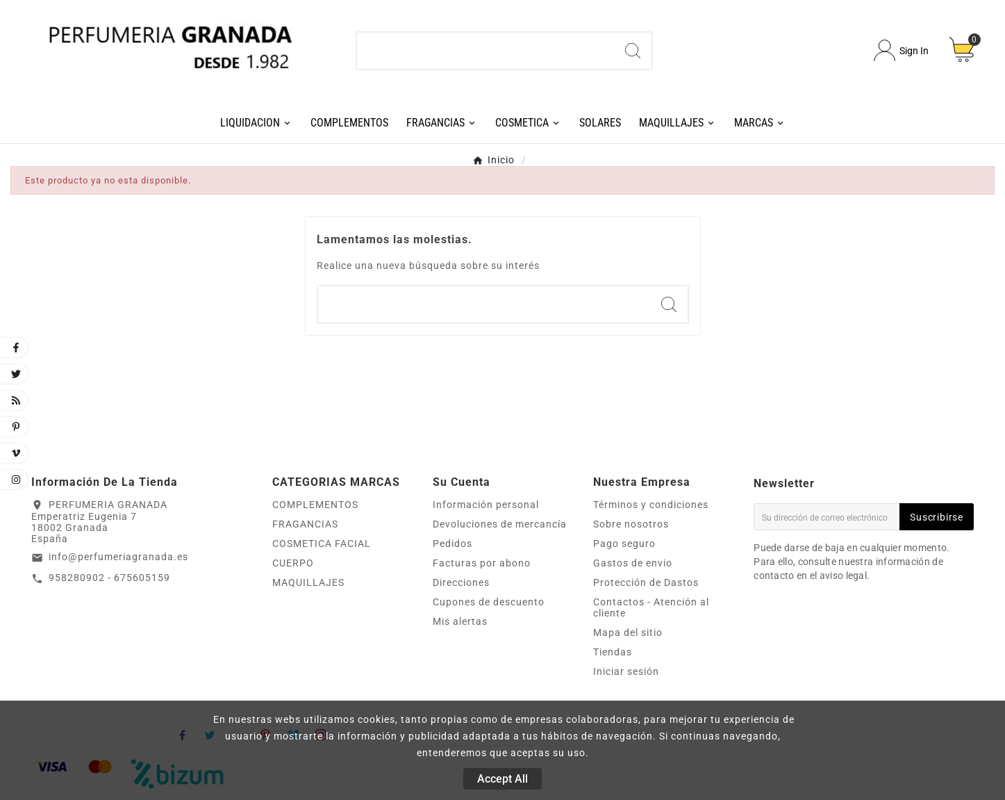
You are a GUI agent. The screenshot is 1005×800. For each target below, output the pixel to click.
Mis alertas (460, 621)
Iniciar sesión (626, 671)
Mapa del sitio (628, 632)
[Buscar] (485, 51)
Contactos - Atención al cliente (651, 607)
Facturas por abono (482, 563)
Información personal (486, 504)
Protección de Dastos (646, 582)
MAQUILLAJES (308, 582)
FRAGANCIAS (305, 524)
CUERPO (293, 563)
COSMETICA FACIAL (321, 543)
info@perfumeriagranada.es (118, 556)
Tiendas (612, 652)
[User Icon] (901, 50)
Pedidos (452, 543)
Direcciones (461, 582)
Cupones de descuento (489, 601)
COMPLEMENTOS (315, 504)
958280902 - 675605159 (109, 577)
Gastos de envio (632, 563)
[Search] (632, 50)
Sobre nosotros (631, 524)
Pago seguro (624, 543)
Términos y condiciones (650, 504)
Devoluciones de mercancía (500, 524)
